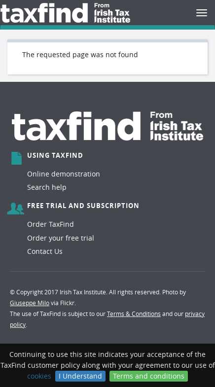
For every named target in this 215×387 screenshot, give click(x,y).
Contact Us (45, 251)
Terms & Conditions (134, 313)
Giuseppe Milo (29, 303)
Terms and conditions (148, 376)
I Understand (80, 376)
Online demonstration (63, 173)
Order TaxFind (50, 224)
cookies (39, 376)
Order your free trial (60, 238)
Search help (47, 187)
